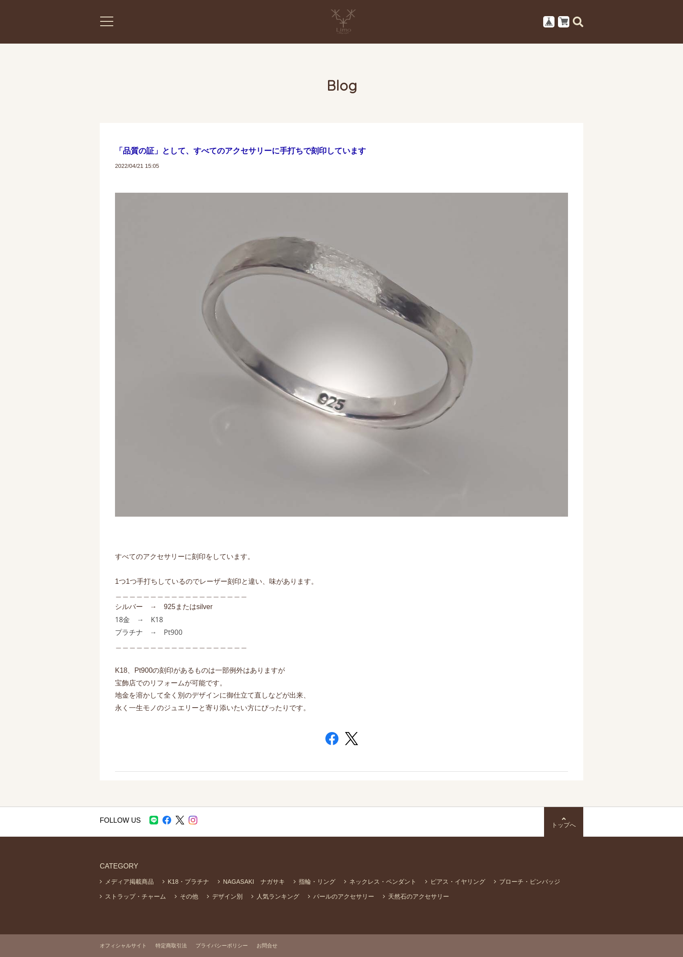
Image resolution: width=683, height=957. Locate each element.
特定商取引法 (171, 946)
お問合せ (267, 946)
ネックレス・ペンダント (382, 881)
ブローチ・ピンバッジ (529, 881)
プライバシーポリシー (222, 946)
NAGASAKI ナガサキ (254, 881)
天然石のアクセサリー (418, 896)
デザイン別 (227, 896)
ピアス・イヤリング (457, 881)
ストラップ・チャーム (135, 896)
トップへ (563, 822)
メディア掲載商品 (129, 881)
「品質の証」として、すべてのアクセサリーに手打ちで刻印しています (240, 151)
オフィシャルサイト (123, 946)
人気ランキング (278, 896)
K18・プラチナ (188, 881)
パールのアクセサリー (343, 896)
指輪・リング (317, 881)
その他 (189, 896)
